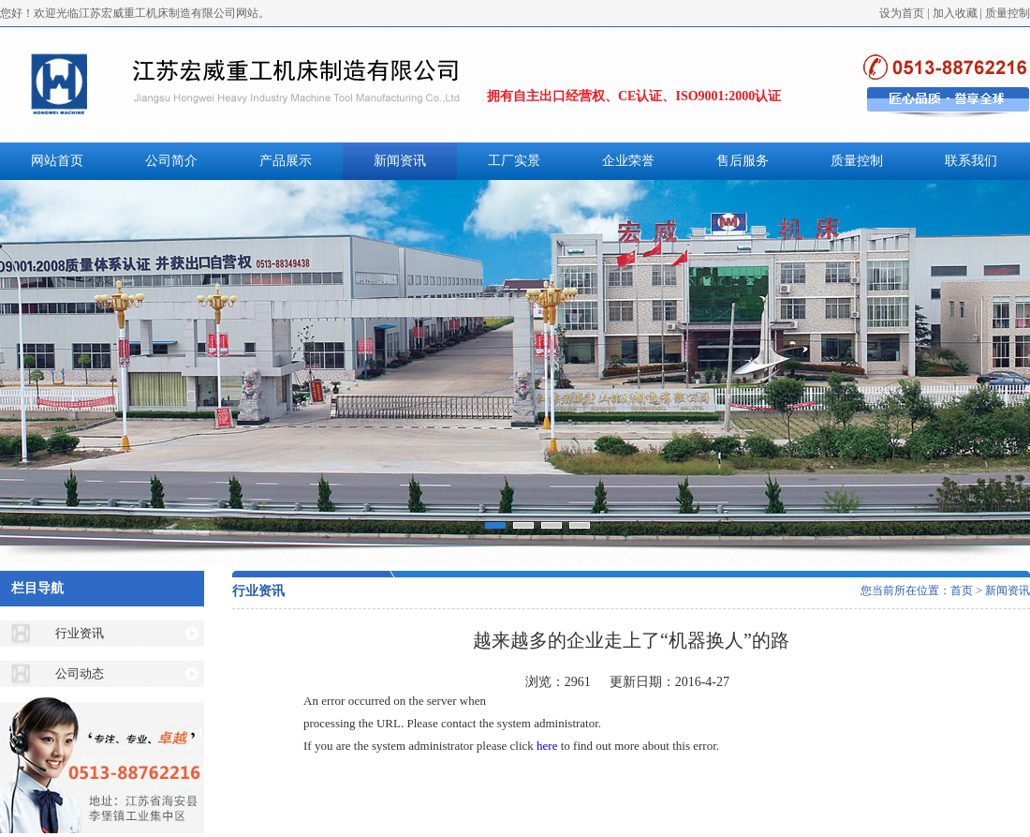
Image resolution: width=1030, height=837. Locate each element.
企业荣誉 (628, 161)
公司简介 (171, 161)
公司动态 (79, 673)
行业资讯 (79, 633)
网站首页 (57, 161)
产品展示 (285, 161)
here (547, 746)
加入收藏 (955, 13)
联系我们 (971, 161)
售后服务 (742, 161)
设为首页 (901, 13)
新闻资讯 (400, 161)
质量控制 (1007, 13)
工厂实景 (514, 161)
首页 (961, 590)
